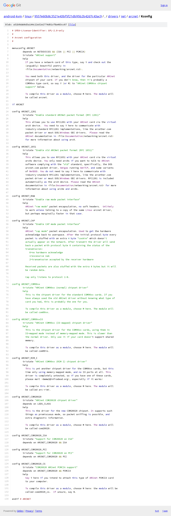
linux (28, 16)
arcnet (133, 16)
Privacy (29, 510)
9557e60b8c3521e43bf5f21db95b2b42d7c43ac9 (68, 16)
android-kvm (13, 16)
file (72, 24)
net (123, 16)
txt (157, 510)
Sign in (164, 5)
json (165, 510)
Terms (38, 510)
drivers (113, 16)
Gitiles (20, 510)
